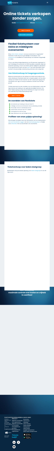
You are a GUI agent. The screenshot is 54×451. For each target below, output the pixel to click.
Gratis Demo (26, 419)
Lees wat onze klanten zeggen (16, 122)
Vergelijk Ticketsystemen (28, 430)
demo (28, 67)
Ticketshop (25, 422)
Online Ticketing (26, 423)
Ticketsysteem (26, 427)
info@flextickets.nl (8, 429)
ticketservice (11, 57)
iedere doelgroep (35, 170)
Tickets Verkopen (27, 425)
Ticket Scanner (26, 428)
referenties (14, 123)
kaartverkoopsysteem (34, 122)
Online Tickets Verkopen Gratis (30, 431)
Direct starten (16, 95)
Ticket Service (26, 420)
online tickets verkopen (17, 54)
